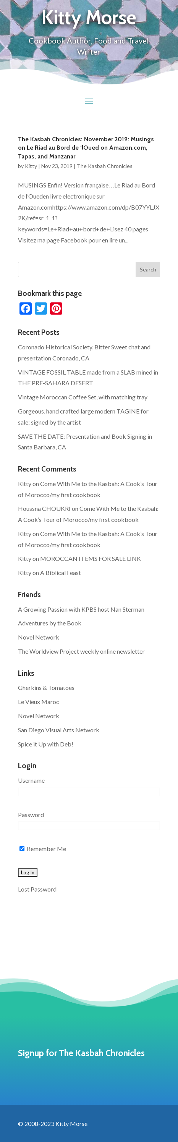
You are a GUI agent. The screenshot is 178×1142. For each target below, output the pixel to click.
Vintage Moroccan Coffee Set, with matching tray (82, 397)
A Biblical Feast (60, 572)
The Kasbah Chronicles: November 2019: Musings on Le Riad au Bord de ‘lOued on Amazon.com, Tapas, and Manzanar (86, 148)
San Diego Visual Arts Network (58, 729)
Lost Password (37, 889)
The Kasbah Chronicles (105, 166)
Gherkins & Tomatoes (46, 687)
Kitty (31, 166)
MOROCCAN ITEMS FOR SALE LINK (90, 558)
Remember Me (42, 848)
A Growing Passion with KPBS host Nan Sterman (81, 609)
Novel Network (38, 637)
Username (31, 780)
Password (31, 814)
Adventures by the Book (49, 623)
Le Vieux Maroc (38, 701)
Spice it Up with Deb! (45, 744)
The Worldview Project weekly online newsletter (81, 651)
